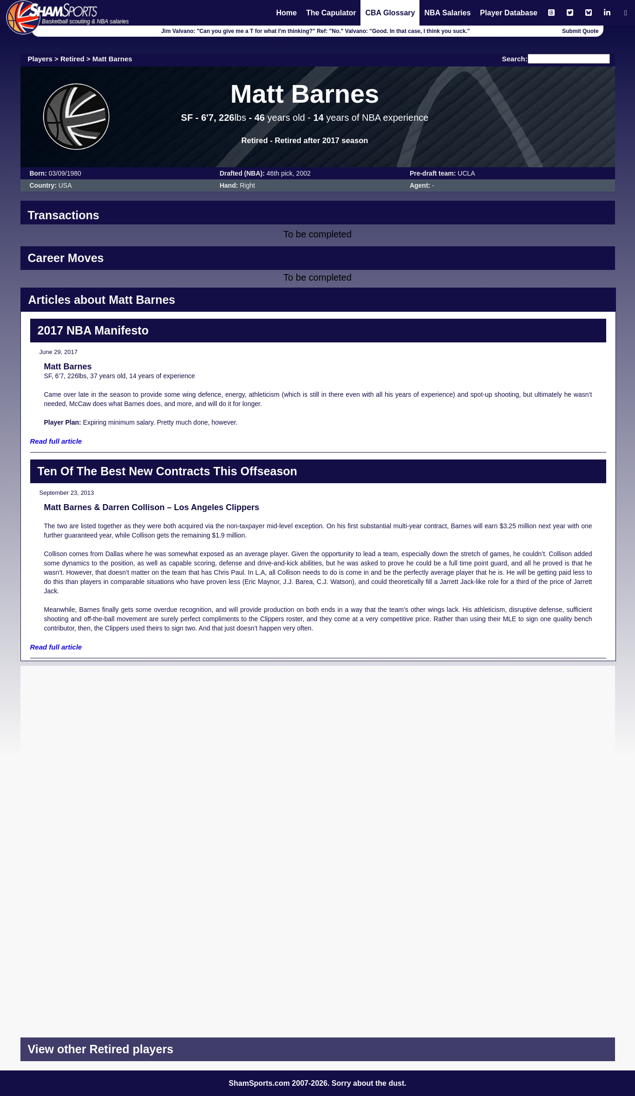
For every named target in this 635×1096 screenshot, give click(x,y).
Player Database (508, 13)
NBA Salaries (447, 13)
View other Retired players (101, 1049)
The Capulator (331, 13)
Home (286, 13)
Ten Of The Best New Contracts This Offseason (167, 471)
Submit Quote (580, 31)
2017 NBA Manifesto (93, 330)
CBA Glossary (390, 13)
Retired (72, 59)
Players (40, 59)
